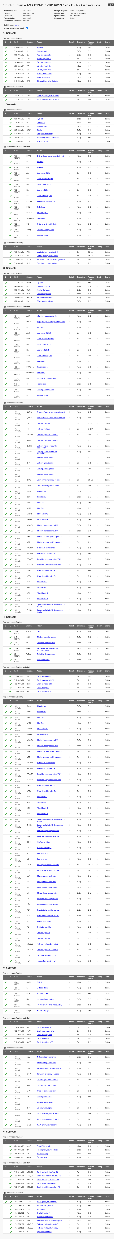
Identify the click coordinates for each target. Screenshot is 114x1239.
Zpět (111, 5)
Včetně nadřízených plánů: (14, 28)
